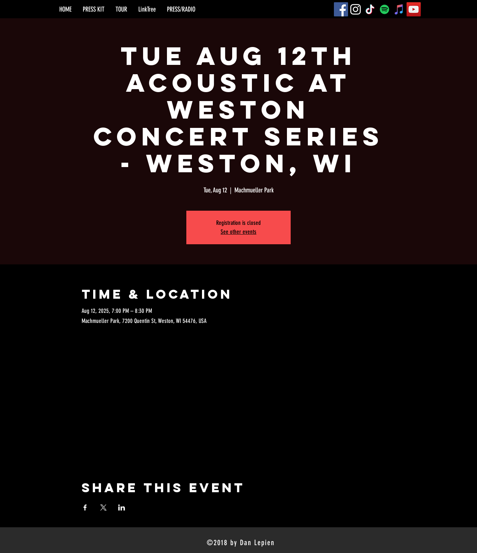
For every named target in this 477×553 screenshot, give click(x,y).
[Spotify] (385, 9)
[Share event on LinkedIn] (121, 507)
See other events (238, 231)
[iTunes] (399, 9)
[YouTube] (414, 9)
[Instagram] (355, 9)
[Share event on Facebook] (85, 507)
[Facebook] (341, 9)
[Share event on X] (103, 507)
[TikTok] (370, 9)
